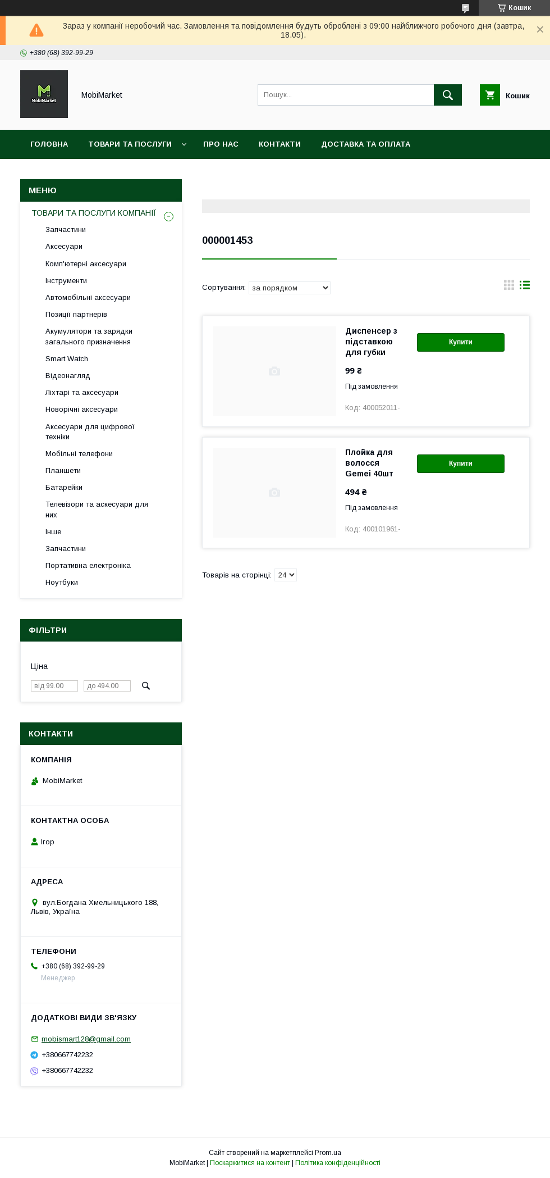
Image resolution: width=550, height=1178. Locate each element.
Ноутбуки (61, 582)
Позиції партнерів (76, 314)
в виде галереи (509, 287)
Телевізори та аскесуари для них (96, 509)
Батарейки (63, 487)
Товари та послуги (130, 144)
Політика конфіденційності (338, 1163)
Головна (49, 144)
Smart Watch (66, 358)
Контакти (280, 144)
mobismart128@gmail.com (86, 1039)
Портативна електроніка (88, 565)
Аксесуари (63, 246)
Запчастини (65, 229)
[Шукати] (448, 95)
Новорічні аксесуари (81, 409)
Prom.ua (328, 1153)
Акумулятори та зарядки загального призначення (88, 336)
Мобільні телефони (79, 453)
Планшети (63, 470)
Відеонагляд (67, 375)
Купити (461, 342)
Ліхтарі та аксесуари (81, 392)
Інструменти (66, 280)
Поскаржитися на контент (250, 1163)
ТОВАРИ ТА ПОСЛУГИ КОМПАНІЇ (94, 212)
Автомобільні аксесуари (88, 297)
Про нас (221, 144)
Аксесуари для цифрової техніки (90, 431)
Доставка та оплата (365, 144)
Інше (53, 531)
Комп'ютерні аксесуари (85, 264)
